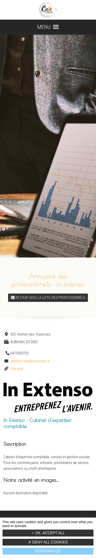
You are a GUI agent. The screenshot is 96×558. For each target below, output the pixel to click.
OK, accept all (48, 533)
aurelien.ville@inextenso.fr (30, 361)
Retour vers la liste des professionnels (48, 297)
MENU (48, 27)
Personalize (48, 551)
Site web (16, 368)
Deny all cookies (48, 542)
